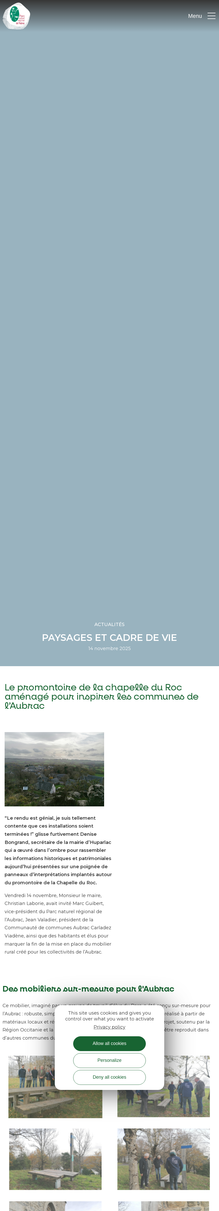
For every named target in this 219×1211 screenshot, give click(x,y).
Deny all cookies (109, 1077)
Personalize (109, 1060)
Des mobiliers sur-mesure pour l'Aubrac (88, 989)
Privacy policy (109, 1027)
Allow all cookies (109, 1043)
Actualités (109, 624)
